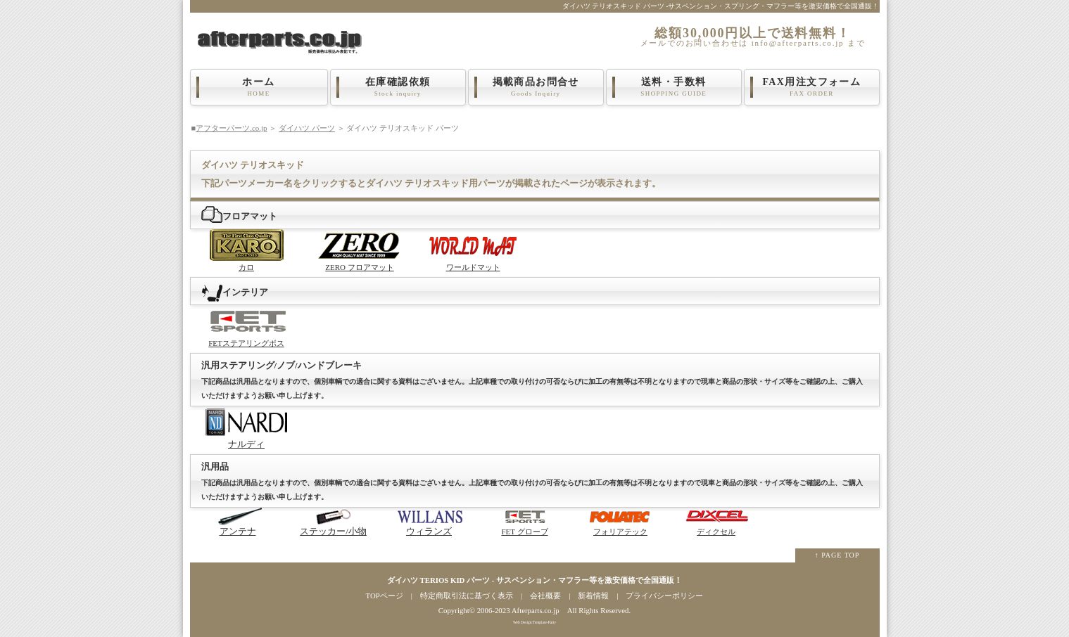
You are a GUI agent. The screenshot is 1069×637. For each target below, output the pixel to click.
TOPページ (384, 595)
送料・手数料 (674, 87)
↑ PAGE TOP (837, 555)
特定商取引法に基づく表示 (466, 595)
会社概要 (545, 595)
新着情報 (593, 595)
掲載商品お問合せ (536, 87)
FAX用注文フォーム (812, 87)
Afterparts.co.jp (535, 610)
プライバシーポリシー (664, 595)
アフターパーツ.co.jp (231, 128)
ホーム (259, 87)
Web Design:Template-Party (534, 622)
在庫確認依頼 (398, 87)
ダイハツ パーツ (307, 128)
